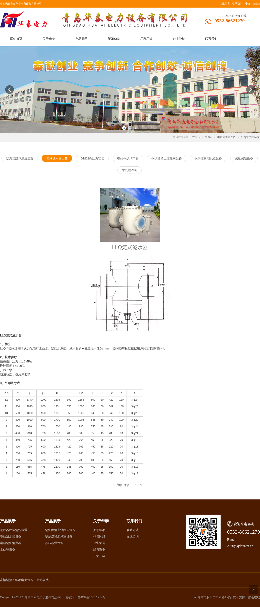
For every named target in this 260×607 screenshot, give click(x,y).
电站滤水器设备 (226, 137)
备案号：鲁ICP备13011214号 (86, 597)
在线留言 (224, 3)
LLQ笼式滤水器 (250, 137)
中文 (247, 3)
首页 (194, 137)
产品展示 (207, 137)
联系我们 (237, 3)
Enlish (256, 3)
